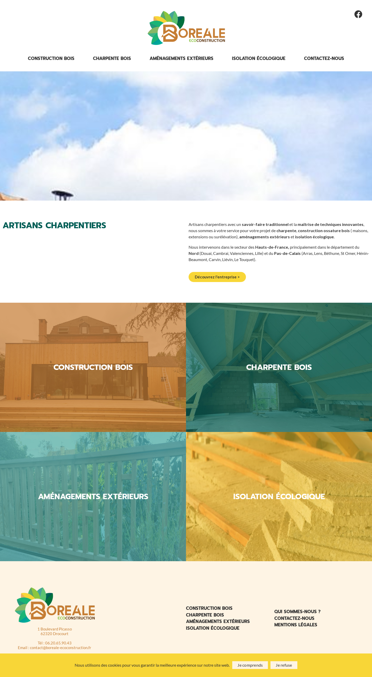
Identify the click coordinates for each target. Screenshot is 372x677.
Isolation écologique (258, 59)
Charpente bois (112, 59)
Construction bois (51, 59)
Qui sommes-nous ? (297, 613)
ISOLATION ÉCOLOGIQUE (279, 498)
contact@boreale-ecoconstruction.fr (60, 648)
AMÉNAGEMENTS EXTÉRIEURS (93, 498)
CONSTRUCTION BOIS (93, 369)
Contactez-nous (324, 59)
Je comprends (250, 665)
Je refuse (284, 665)
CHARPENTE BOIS (279, 369)
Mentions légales (295, 626)
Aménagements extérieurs (181, 59)
